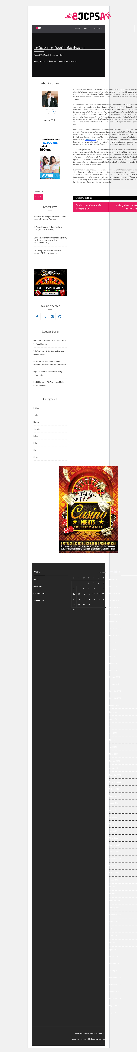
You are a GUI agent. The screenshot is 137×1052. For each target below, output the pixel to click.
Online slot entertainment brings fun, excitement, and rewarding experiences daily (50, 240)
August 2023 (113, 803)
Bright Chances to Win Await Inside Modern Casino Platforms (49, 383)
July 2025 (112, 642)
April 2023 (113, 831)
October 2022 (114, 873)
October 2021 (114, 922)
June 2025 (113, 649)
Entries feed (37, 586)
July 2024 (112, 726)
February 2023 (114, 845)
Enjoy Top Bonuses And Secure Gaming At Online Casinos (47, 252)
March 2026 (113, 586)
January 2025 (114, 684)
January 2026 (114, 600)
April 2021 (113, 950)
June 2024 (113, 733)
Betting (87, 28)
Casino (35, 415)
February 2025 (114, 677)
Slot (34, 450)
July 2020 (112, 1013)
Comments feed (39, 593)
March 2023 (113, 838)
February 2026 (114, 593)
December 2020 (115, 978)
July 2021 (112, 929)
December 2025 (115, 607)
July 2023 (112, 810)
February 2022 (114, 901)
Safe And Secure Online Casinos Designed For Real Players (48, 228)
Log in (35, 579)
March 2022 (113, 894)
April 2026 (113, 579)
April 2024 (113, 747)
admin (61, 55)
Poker (35, 443)
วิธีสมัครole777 (90, 139)
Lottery (36, 436)
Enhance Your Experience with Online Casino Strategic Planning (50, 217)
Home (77, 28)
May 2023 (112, 824)
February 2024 (114, 761)
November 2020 (115, 985)
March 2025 (113, 670)
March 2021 (113, 957)
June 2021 (113, 936)
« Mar (73, 609)
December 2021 (115, 915)
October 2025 (114, 621)
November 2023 (115, 782)
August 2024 (113, 719)
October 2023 (114, 789)
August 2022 (113, 880)
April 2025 (113, 663)
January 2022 (114, 908)
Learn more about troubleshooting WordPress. (88, 1039)
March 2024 (113, 754)
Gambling (98, 28)
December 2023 (115, 775)
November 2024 (115, 698)
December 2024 (115, 691)
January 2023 (114, 852)
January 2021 (114, 971)
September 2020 (115, 999)
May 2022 (112, 887)
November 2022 (115, 866)
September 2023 (115, 796)
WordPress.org (38, 600)
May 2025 (112, 656)
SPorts (35, 457)
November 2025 (115, 614)
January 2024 (114, 768)
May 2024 (112, 740)
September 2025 (115, 628)
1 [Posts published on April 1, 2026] (83, 583)
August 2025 (113, 635)
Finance (36, 422)
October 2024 (114, 705)
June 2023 (113, 817)
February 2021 (114, 964)
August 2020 (113, 1006)
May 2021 (112, 943)
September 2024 (115, 712)
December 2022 (115, 859)
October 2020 (114, 992)
